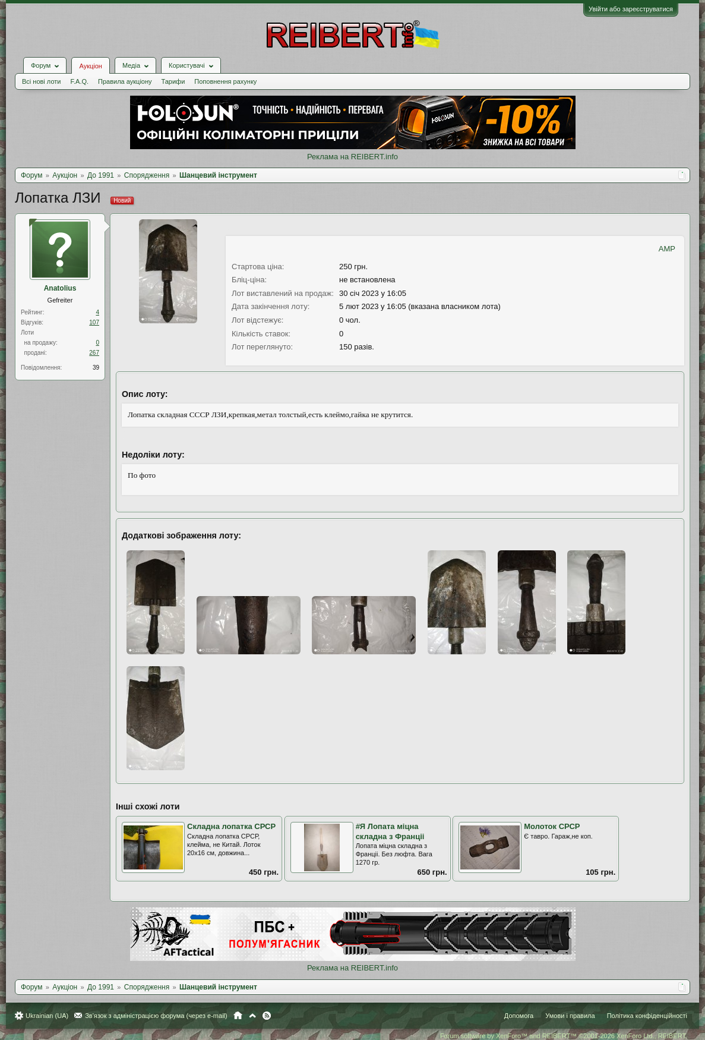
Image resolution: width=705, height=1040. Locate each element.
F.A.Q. (79, 81)
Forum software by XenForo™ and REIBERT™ (563, 1035)
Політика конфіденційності (647, 1015)
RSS (267, 1015)
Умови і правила (570, 1015)
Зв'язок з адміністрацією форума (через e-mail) (156, 1015)
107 (94, 322)
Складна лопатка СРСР (231, 826)
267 (94, 352)
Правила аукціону (124, 81)
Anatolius (60, 288)
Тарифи (173, 81)
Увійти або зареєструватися (631, 8)
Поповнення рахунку (225, 81)
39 (96, 367)
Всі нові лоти (41, 81)
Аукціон (90, 66)
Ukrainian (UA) (47, 1015)
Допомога (518, 1015)
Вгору (252, 1015)
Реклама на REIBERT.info (352, 156)
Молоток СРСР (552, 826)
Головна (237, 1015)
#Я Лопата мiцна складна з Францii (390, 831)
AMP (667, 248)
